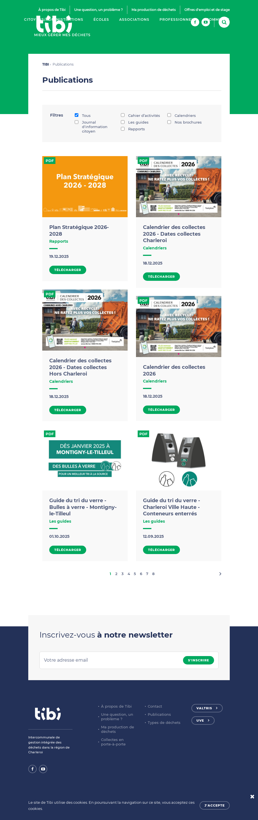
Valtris (204, 708)
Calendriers (181, 115)
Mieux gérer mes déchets (62, 35)
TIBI (45, 64)
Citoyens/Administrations (53, 19)
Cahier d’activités (140, 115)
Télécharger (67, 270)
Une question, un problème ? (98, 10)
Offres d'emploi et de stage (207, 10)
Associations (134, 19)
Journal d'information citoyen (91, 126)
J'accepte (215, 805)
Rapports (133, 129)
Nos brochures (184, 122)
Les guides (135, 122)
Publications (159, 714)
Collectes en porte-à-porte (113, 741)
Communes (218, 19)
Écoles (101, 19)
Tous (83, 115)
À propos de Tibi (51, 10)
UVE (200, 720)
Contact (155, 706)
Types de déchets (164, 722)
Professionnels (178, 19)
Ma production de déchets (154, 10)
